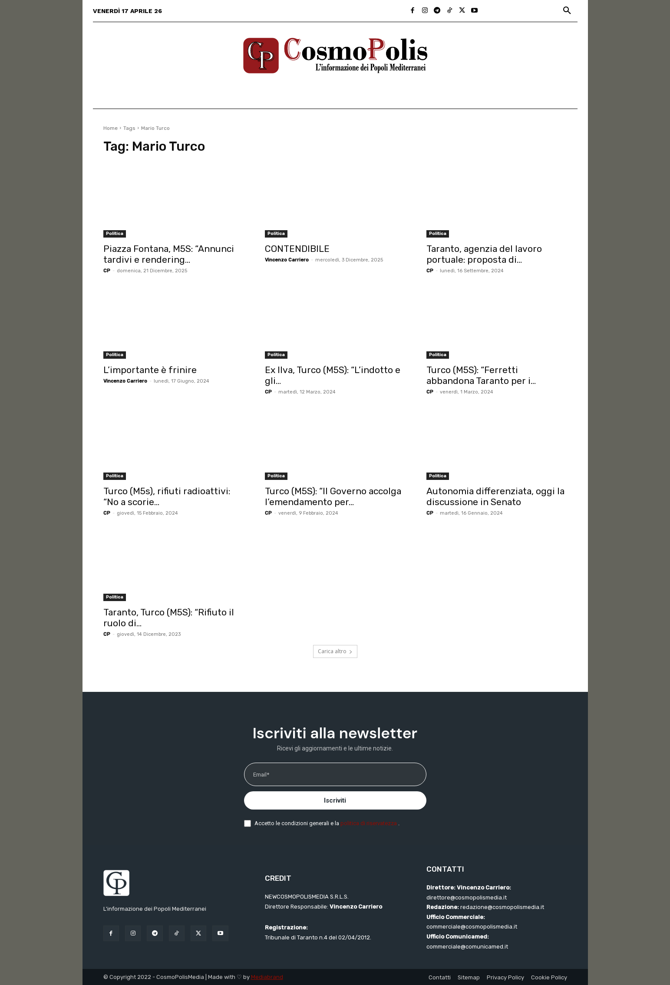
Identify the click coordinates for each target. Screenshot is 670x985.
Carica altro (335, 651)
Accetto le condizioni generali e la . (326, 823)
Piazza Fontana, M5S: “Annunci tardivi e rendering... (168, 254)
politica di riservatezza (369, 823)
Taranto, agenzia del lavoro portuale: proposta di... (484, 254)
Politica (114, 233)
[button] (567, 10)
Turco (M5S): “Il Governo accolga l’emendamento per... (333, 496)
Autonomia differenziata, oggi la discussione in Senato (495, 496)
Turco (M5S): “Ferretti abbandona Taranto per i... (481, 375)
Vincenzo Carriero (287, 260)
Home (110, 128)
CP (106, 271)
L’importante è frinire (150, 369)
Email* (261, 774)
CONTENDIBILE (297, 248)
